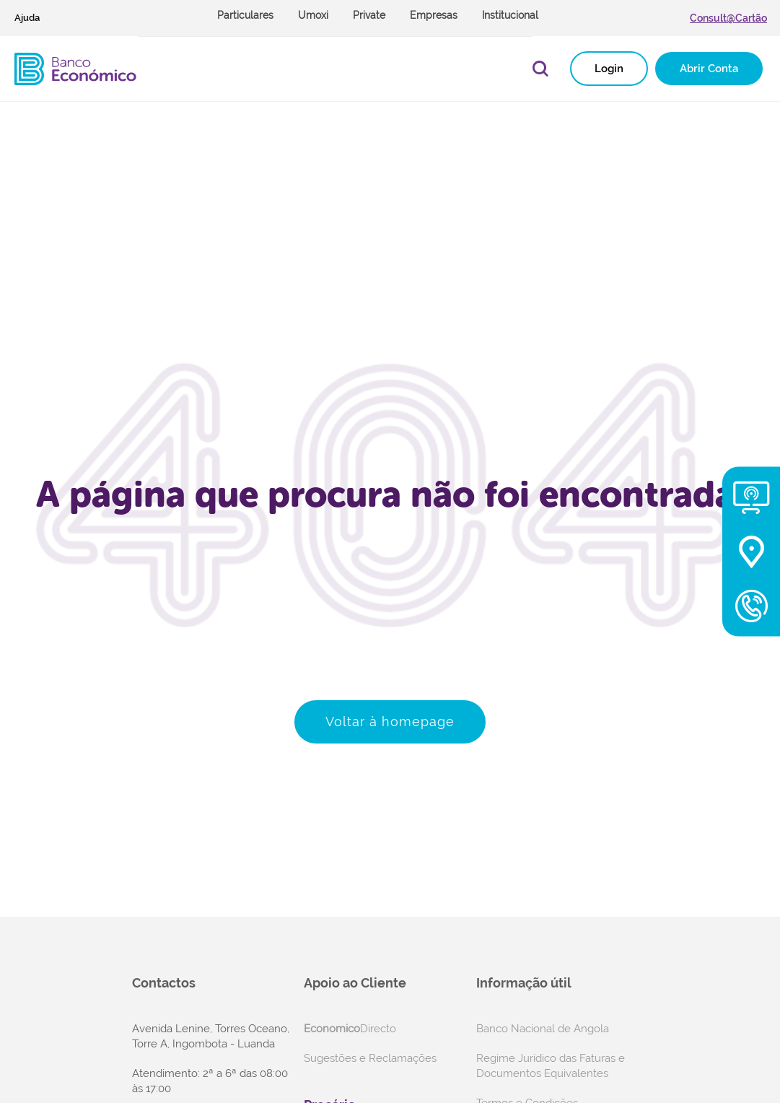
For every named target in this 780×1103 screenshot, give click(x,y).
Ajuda (27, 17)
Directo (350, 1028)
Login (609, 68)
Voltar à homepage (390, 721)
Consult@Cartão (728, 18)
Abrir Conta (709, 68)
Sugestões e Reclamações (370, 1058)
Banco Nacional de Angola (542, 1028)
